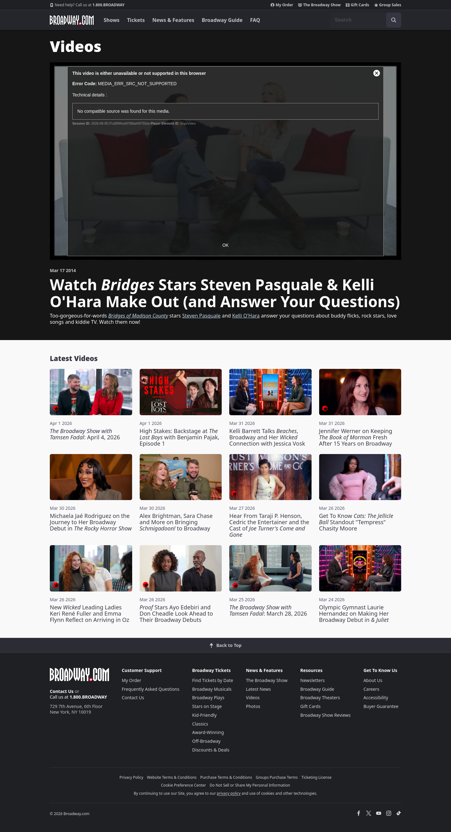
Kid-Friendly (204, 715)
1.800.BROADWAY (87, 5)
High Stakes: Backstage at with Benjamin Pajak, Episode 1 (180, 437)
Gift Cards (357, 5)
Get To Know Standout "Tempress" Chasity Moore (356, 522)
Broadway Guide (222, 20)
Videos (253, 697)
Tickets (136, 20)
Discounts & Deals (211, 750)
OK (225, 245)
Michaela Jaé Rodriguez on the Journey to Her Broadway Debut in (91, 522)
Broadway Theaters (320, 697)
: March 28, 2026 (268, 610)
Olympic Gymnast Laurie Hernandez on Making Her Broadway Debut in (354, 613)
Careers (371, 689)
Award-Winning (208, 732)
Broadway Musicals (212, 689)
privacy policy (229, 793)
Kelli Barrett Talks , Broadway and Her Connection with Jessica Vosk (267, 437)
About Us (372, 680)
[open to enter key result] (393, 20)
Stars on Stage (207, 706)
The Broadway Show (319, 5)
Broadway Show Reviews (325, 715)
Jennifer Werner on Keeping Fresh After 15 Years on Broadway (355, 437)
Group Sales (387, 5)
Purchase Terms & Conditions (226, 777)
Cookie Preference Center (183, 785)
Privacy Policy (131, 777)
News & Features (173, 20)
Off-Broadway (206, 741)
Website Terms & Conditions (171, 777)
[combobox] (365, 20)
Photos (253, 706)
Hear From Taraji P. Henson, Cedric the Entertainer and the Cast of (269, 525)
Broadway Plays (208, 697)
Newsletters (312, 680)
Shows (112, 20)
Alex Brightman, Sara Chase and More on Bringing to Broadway (176, 522)
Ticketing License (317, 777)
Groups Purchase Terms (277, 777)
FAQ (255, 20)
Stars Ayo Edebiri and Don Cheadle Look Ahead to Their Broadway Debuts (176, 613)
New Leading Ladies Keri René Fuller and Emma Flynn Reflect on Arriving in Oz (89, 613)
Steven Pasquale (201, 315)
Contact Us (62, 691)
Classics (200, 724)
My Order (282, 5)
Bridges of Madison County (138, 315)
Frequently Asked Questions (150, 689)
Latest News (258, 689)
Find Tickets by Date (212, 680)
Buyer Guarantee (380, 706)
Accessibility (375, 697)
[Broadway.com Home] (72, 20)
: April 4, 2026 (85, 434)
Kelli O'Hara (246, 315)
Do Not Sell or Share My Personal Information (250, 785)
